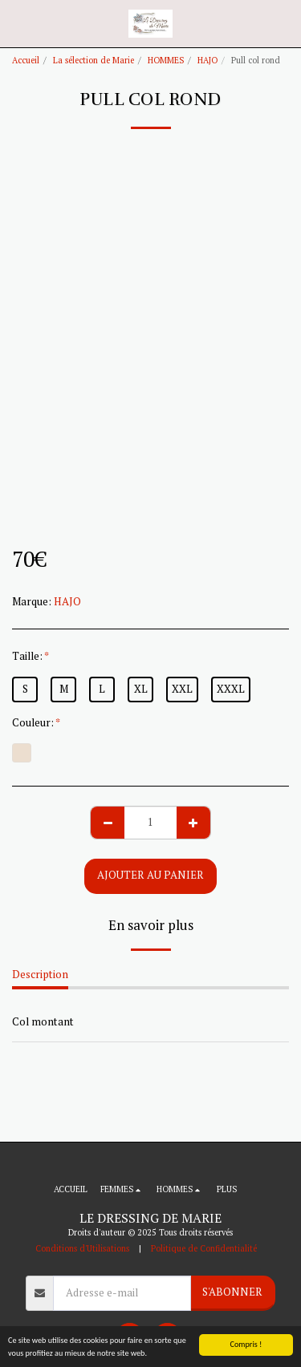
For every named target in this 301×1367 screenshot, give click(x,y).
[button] (17, 22)
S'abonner (232, 1291)
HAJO (207, 60)
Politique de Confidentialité (204, 1248)
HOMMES (166, 60)
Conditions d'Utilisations (82, 1248)
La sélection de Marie (93, 60)
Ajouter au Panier (150, 875)
